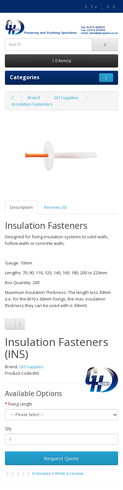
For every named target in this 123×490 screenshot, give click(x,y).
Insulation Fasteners (32, 104)
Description (21, 207)
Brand (34, 97)
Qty (8, 428)
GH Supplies (66, 97)
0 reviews (41, 473)
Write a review (69, 473)
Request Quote (61, 458)
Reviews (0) (55, 207)
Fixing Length (20, 404)
